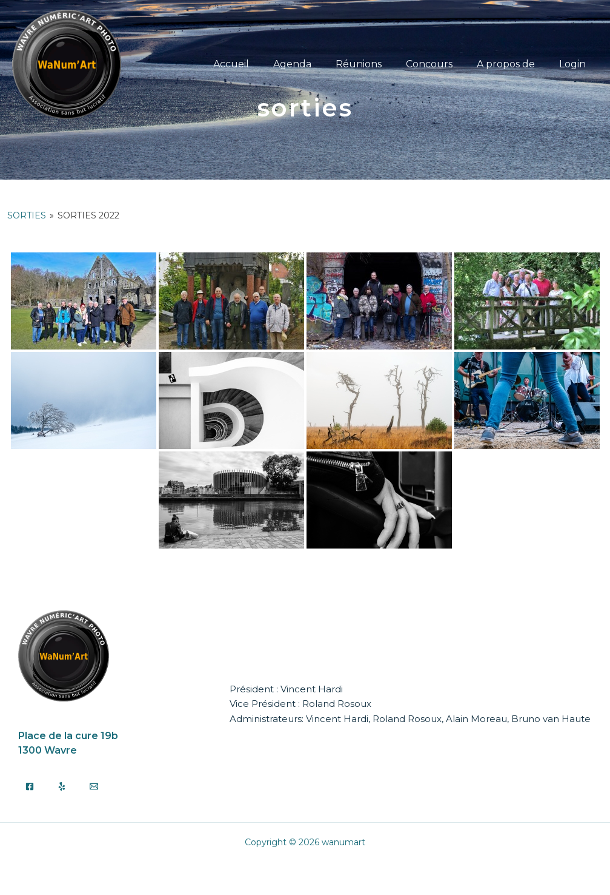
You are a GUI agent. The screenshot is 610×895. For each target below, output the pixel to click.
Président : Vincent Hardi (286, 689)
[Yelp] (61, 785)
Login (575, 64)
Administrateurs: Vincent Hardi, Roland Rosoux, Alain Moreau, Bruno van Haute (410, 718)
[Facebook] (29, 785)
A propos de (513, 64)
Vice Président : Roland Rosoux (300, 703)
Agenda (314, 64)
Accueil (258, 64)
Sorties (26, 215)
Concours (441, 64)
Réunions (376, 64)
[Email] (93, 785)
